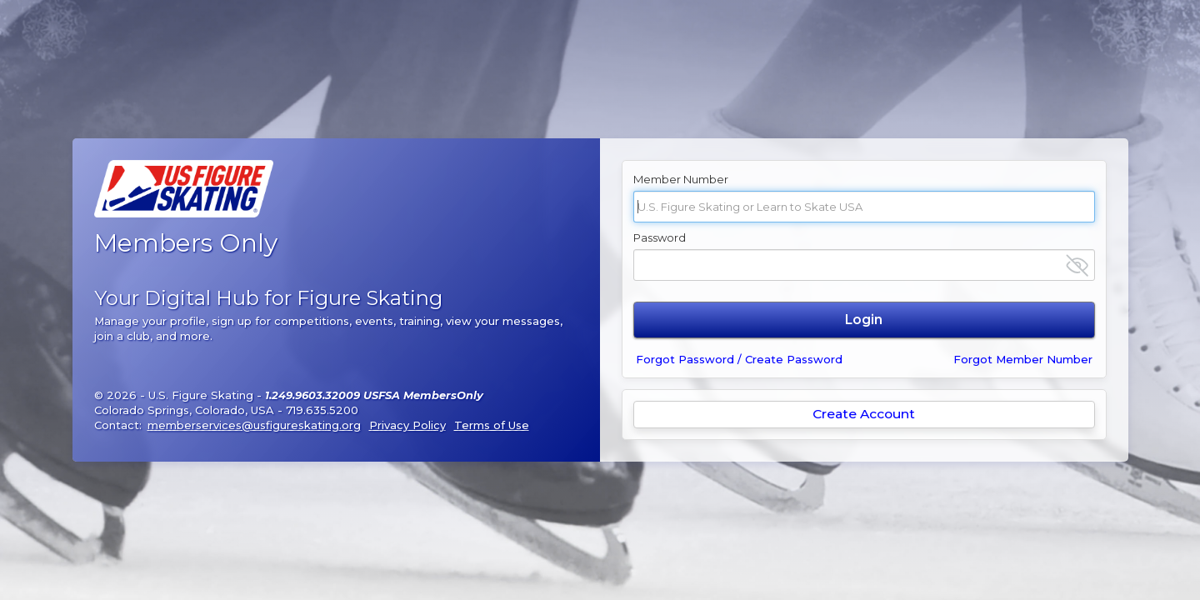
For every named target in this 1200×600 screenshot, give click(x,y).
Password (659, 237)
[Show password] (1077, 265)
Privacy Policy (407, 425)
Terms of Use (491, 425)
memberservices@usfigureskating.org (254, 425)
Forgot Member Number (1022, 359)
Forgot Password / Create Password (739, 359)
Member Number (680, 179)
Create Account (863, 414)
